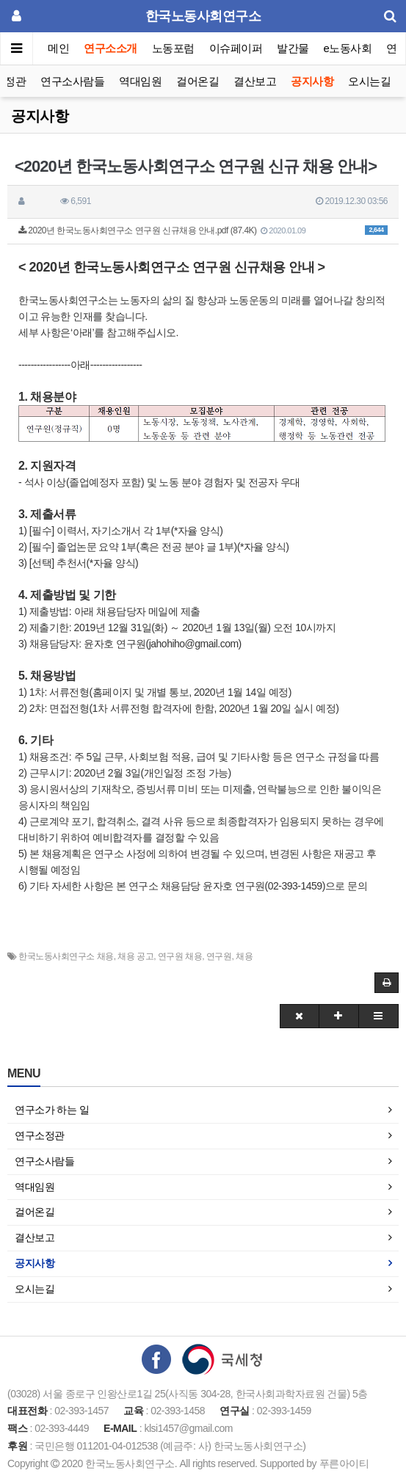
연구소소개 (110, 48)
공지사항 (312, 81)
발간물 (293, 48)
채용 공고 (135, 956)
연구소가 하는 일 (52, 1110)
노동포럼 (173, 48)
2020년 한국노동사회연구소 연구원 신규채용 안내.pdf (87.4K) (203, 230)
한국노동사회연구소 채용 (65, 956)
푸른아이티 (344, 1463)
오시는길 (369, 81)
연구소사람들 (72, 81)
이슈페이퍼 (236, 48)
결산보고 (254, 81)
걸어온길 (197, 81)
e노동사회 (348, 48)
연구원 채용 (180, 956)
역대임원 (140, 81)
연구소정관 (40, 1135)
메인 (58, 48)
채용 (244, 956)
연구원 (219, 956)
